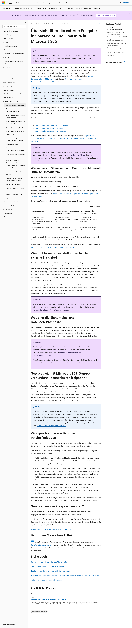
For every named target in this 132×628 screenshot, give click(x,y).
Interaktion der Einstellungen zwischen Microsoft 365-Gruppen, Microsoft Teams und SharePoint (65, 575)
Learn (33, 24)
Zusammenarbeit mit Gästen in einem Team (50, 131)
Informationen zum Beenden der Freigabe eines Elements (51, 529)
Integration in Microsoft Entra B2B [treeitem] (15, 155)
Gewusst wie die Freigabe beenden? (115, 49)
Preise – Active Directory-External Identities (46, 580)
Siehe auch (110, 55)
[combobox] (14, 26)
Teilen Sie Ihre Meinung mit (106, 15)
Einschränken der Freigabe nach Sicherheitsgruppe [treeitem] (14, 179)
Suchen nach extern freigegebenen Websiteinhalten (49, 562)
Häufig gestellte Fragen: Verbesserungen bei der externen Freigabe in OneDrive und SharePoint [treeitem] (15, 164)
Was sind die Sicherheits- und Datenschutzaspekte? (116, 33)
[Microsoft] (3, 2)
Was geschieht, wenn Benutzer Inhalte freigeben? (116, 44)
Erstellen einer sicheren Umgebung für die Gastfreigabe (50, 571)
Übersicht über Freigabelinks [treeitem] (15, 128)
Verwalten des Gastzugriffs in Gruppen (51, 426)
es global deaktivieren (77, 155)
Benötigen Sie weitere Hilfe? (116, 52)
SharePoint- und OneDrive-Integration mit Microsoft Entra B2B (53, 247)
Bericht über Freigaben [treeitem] (13, 184)
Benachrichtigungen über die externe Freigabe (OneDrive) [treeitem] (15, 139)
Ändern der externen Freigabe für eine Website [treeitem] (15, 116)
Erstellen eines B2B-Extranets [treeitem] (15, 188)
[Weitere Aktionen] (99, 23)
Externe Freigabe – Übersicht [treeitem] (15, 105)
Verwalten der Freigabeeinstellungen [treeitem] (12, 110)
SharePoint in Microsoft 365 (57, 24)
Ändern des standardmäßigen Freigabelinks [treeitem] (15, 132)
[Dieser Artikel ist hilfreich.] (124, 62)
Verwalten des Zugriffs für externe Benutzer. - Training (48, 599)
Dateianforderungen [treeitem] (12, 144)
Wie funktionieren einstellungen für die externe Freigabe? (117, 29)
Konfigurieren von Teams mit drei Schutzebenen (48, 566)
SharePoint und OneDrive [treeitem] (12, 31)
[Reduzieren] (25, 22)
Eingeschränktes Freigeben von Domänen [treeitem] (15, 173)
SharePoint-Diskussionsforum (41, 545)
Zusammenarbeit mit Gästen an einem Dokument (52, 125)
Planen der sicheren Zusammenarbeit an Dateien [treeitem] (15, 149)
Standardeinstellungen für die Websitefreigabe (50, 310)
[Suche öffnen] (120, 3)
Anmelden (126, 3)
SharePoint (41, 24)
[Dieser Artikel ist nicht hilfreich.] (127, 62)
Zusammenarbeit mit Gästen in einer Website (51, 128)
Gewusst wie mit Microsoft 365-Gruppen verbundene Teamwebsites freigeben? (117, 39)
